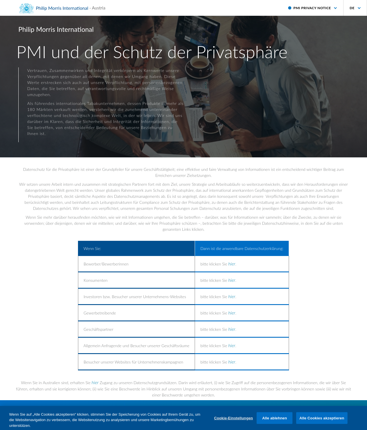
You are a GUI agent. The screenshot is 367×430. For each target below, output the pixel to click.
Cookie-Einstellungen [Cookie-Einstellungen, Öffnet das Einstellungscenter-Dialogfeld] (233, 420)
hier (231, 263)
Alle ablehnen (274, 420)
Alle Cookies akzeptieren (321, 420)
